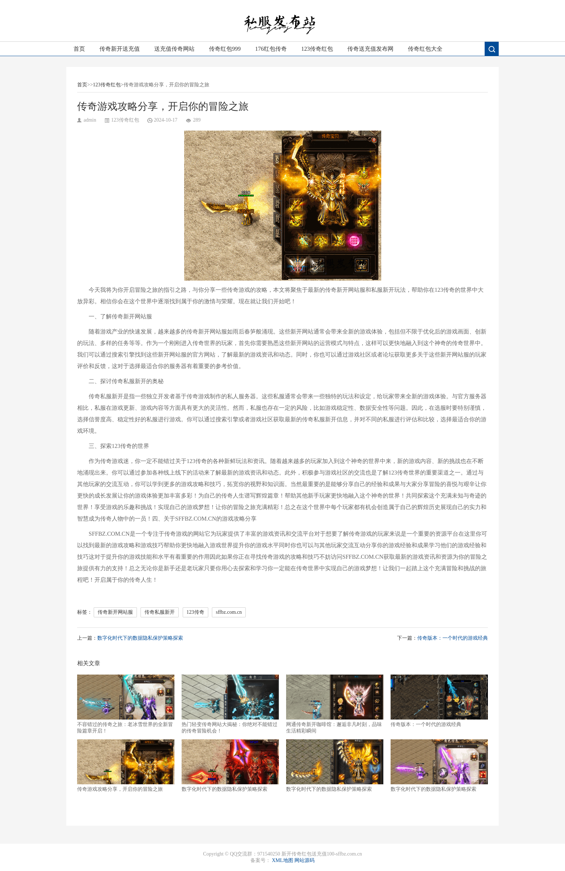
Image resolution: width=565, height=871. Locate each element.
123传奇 (195, 612)
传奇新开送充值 (119, 49)
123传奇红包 (317, 49)
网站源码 (304, 860)
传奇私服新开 (159, 612)
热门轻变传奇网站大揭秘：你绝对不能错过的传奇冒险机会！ (230, 704)
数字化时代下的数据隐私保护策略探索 (140, 638)
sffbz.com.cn (229, 612)
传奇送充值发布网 (370, 49)
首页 (79, 49)
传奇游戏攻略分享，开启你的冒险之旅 (125, 765)
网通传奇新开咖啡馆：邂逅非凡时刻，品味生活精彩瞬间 (334, 704)
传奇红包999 (225, 49)
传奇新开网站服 (115, 612)
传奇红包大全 (425, 49)
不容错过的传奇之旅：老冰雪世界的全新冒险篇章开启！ (125, 704)
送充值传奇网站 (174, 49)
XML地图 (282, 860)
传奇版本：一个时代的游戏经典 (452, 638)
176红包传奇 (271, 49)
